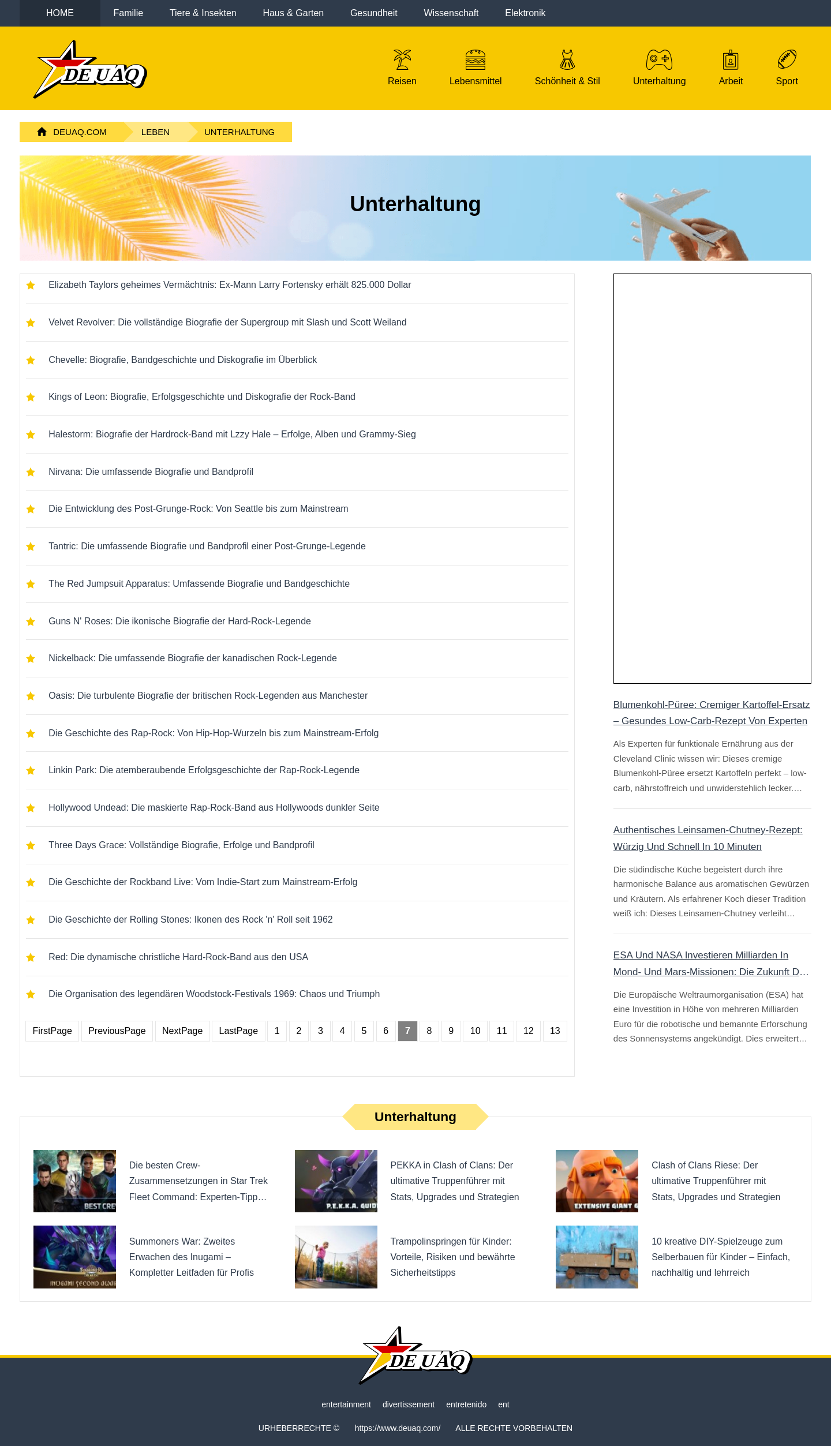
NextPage (182, 1031)
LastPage (239, 1031)
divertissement (409, 1404)
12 (528, 1031)
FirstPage (52, 1031)
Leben (155, 132)
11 (502, 1031)
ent (503, 1404)
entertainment (346, 1404)
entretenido (466, 1404)
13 (555, 1031)
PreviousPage (117, 1031)
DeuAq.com (80, 132)
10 (475, 1031)
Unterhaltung (239, 132)
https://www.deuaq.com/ (398, 1428)
